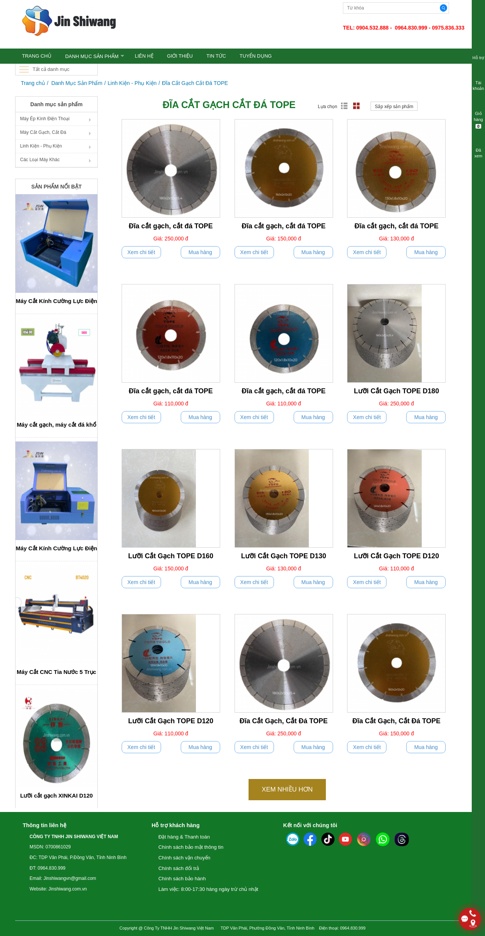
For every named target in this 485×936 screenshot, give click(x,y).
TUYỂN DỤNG (255, 56)
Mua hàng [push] (200, 252)
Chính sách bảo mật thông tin (191, 847)
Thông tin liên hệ (44, 825)
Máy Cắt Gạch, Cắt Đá (43, 132)
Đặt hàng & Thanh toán (184, 837)
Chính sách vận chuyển (184, 858)
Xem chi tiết (141, 252)
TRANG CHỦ (37, 56)
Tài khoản (478, 81)
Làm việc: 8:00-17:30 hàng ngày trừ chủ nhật (208, 889)
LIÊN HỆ (144, 56)
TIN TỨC (216, 56)
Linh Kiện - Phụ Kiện (132, 83)
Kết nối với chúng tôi (310, 825)
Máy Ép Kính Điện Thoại (45, 118)
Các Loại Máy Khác (39, 159)
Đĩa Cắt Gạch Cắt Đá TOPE (195, 83)
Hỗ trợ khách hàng (176, 825)
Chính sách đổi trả (178, 868)
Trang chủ (33, 83)
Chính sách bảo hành (182, 878)
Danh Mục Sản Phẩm (92, 56)
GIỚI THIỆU (180, 56)
